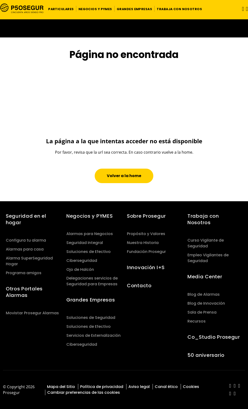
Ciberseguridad (81, 260)
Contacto (139, 285)
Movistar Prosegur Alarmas (32, 313)
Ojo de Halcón (80, 269)
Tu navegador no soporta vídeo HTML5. (124, 28)
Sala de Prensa (202, 312)
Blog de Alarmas (203, 294)
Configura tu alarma (26, 240)
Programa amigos (23, 273)
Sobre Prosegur (146, 216)
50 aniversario (206, 355)
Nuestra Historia (143, 242)
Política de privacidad (101, 386)
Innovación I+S (146, 267)
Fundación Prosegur (146, 251)
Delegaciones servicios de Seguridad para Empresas (92, 281)
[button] (61, 9)
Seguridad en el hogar (26, 219)
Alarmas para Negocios (89, 234)
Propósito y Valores (146, 234)
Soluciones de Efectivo (88, 251)
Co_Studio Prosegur (213, 337)
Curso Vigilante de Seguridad (205, 243)
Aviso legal (139, 386)
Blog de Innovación (206, 303)
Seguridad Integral (84, 242)
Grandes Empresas (90, 299)
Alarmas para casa (25, 249)
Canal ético (166, 386)
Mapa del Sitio (61, 386)
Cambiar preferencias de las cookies (83, 392)
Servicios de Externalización (93, 335)
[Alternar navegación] (241, 9)
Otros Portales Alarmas (24, 292)
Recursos (196, 321)
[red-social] (230, 386)
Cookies (191, 386)
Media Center (204, 276)
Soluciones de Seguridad (90, 317)
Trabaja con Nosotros (203, 219)
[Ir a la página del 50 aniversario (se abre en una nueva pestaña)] (124, 28)
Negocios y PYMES (89, 216)
